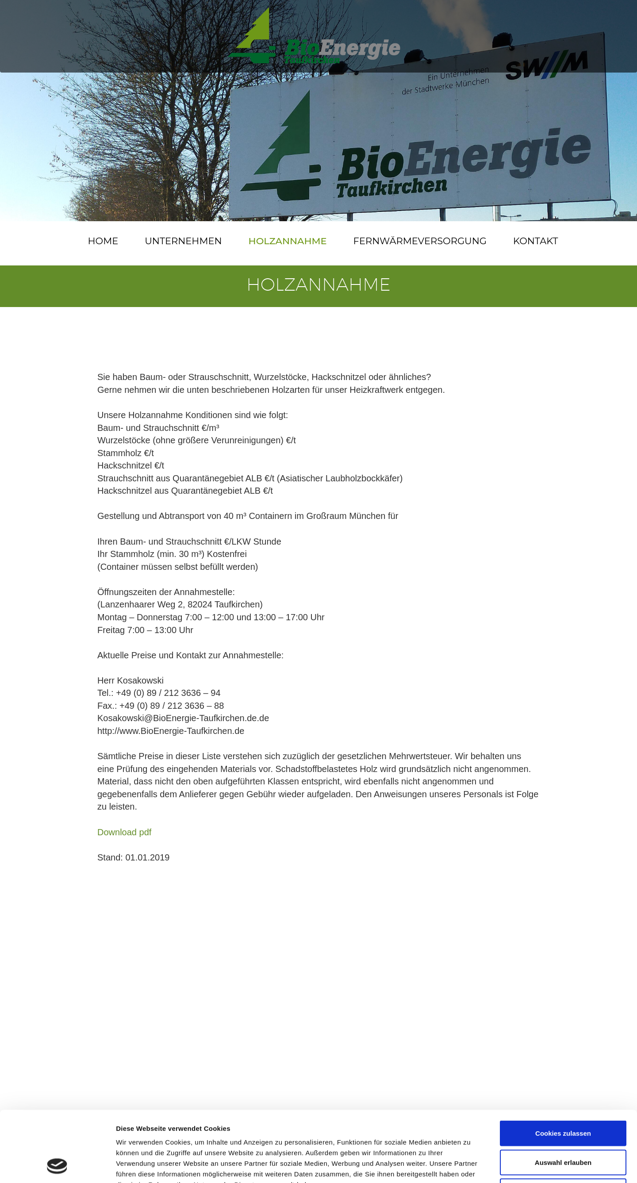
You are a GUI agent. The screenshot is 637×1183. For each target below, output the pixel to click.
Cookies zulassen (563, 1067)
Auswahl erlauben (563, 1096)
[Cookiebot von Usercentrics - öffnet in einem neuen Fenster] (57, 1165)
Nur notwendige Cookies (563, 1125)
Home (103, 240)
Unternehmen (183, 240)
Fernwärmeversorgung (420, 240)
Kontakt (535, 240)
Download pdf (124, 832)
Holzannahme (288, 240)
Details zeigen (470, 1165)
